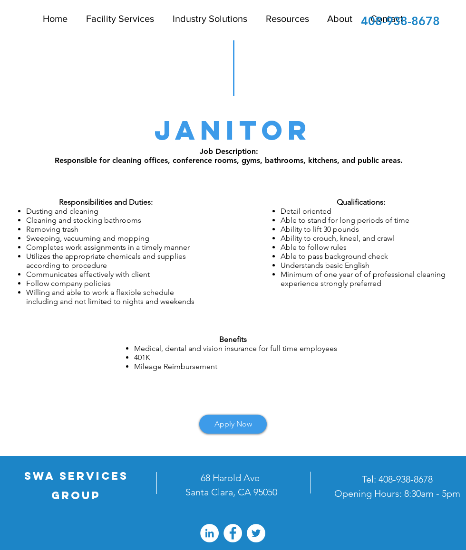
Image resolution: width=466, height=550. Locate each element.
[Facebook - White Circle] (232, 533)
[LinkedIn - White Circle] (209, 533)
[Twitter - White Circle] (256, 533)
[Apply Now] (233, 424)
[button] (285, 18)
